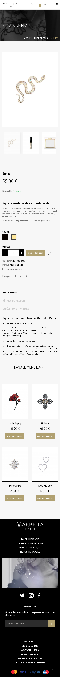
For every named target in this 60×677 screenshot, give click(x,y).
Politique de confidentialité (30, 662)
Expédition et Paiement (16, 308)
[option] (30, 89)
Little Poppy (15, 423)
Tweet (21, 276)
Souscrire (51, 623)
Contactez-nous (30, 650)
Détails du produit (13, 300)
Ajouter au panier (35, 253)
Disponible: (7, 191)
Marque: (6, 265)
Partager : (6, 276)
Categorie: (7, 261)
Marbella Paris (16, 265)
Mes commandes (30, 646)
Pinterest (26, 276)
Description (9, 292)
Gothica (45, 423)
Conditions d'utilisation (30, 658)
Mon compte (30, 641)
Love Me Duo (45, 485)
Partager (15, 276)
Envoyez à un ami (14, 269)
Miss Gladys (15, 485)
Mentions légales (30, 654)
